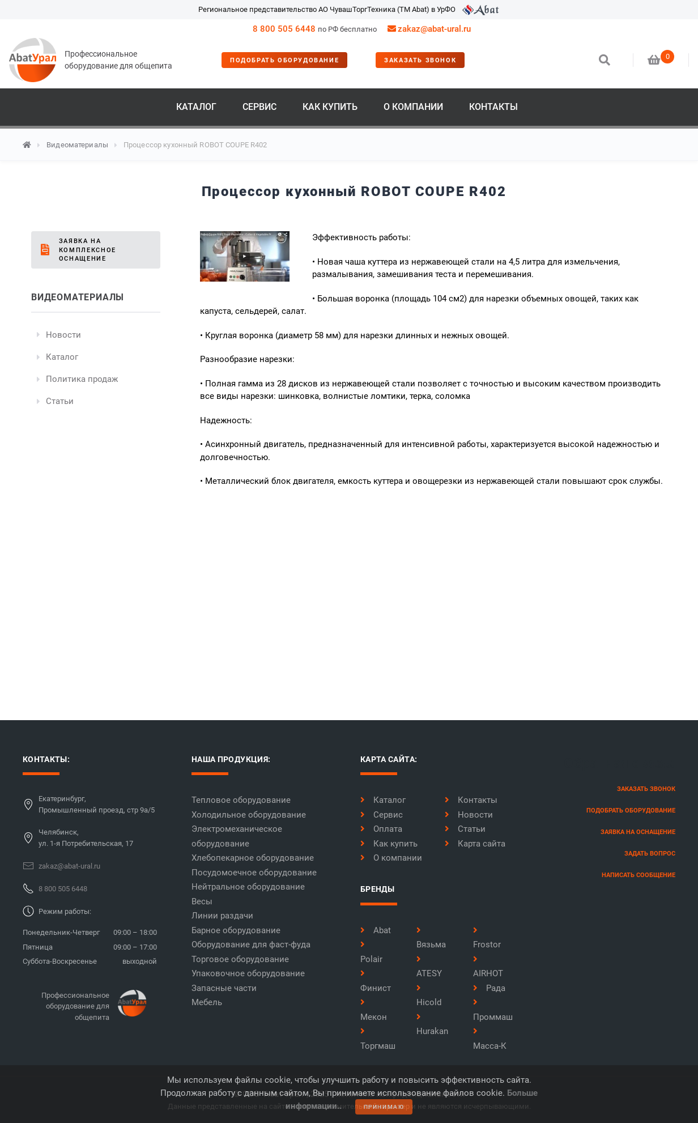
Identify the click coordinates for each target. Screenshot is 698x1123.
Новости (63, 335)
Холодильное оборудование (248, 815)
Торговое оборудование (240, 959)
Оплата (381, 829)
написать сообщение (638, 875)
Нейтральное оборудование (248, 887)
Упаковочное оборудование (248, 973)
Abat (375, 930)
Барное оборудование (235, 930)
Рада (489, 988)
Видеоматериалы (77, 145)
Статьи (60, 401)
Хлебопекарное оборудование (252, 858)
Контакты (493, 106)
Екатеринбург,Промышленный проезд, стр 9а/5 (97, 804)
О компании (413, 106)
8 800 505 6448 (284, 29)
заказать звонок (420, 60)
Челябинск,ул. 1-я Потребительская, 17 (86, 838)
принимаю (384, 1107)
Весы (201, 901)
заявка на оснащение (638, 832)
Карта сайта (475, 844)
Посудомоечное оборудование (254, 872)
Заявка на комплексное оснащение (87, 249)
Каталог (196, 106)
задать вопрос (649, 853)
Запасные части (224, 988)
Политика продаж (82, 379)
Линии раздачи (222, 916)
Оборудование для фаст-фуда (250, 944)
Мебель (206, 1002)
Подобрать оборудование (284, 60)
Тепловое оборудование (241, 800)
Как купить (330, 106)
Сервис (259, 106)
